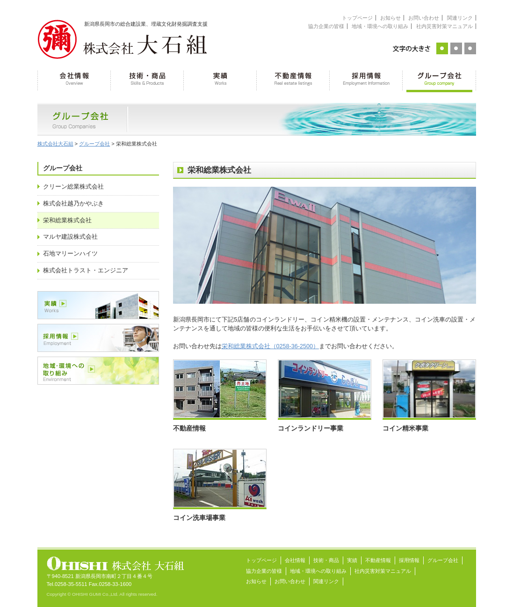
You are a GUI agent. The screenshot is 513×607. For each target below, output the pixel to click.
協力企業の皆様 (326, 26)
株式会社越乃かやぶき (73, 203)
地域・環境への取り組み (380, 26)
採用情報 (366, 80)
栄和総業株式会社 (67, 220)
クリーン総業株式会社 (73, 186)
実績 (220, 80)
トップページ (357, 18)
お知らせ (390, 18)
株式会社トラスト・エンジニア (85, 270)
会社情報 (74, 80)
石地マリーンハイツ (70, 253)
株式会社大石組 (55, 143)
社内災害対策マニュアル (444, 26)
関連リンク (460, 18)
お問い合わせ (423, 18)
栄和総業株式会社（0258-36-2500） (270, 346)
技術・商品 (147, 80)
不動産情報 (293, 80)
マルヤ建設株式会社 (70, 237)
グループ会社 (439, 80)
